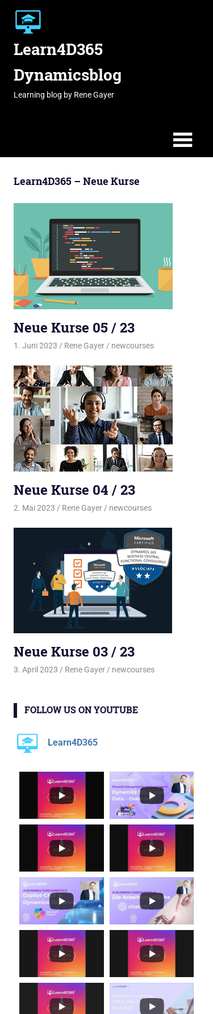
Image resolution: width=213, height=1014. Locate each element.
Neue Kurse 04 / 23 (74, 490)
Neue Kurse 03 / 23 (74, 651)
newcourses (132, 345)
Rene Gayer (84, 345)
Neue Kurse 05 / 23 (74, 327)
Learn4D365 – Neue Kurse (77, 181)
